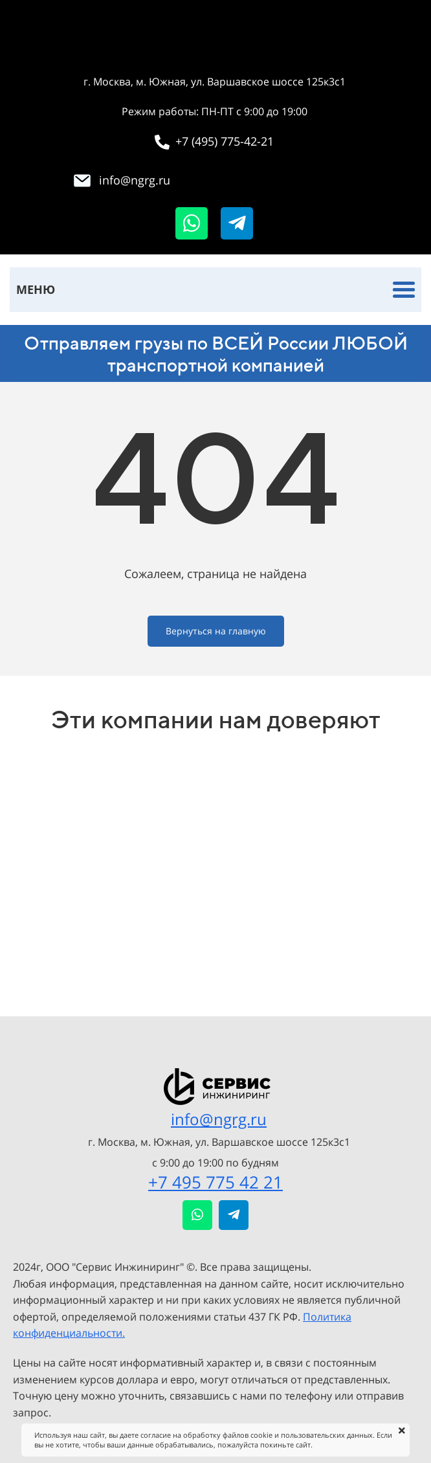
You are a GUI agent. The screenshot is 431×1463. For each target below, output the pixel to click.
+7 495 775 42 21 (215, 1182)
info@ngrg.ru (219, 1119)
